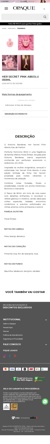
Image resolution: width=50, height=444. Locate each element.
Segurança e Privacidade (13, 339)
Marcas (6, 331)
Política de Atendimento (13, 335)
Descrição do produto (14, 114)
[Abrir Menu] (6, 8)
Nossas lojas (8, 327)
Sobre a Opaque (9, 324)
